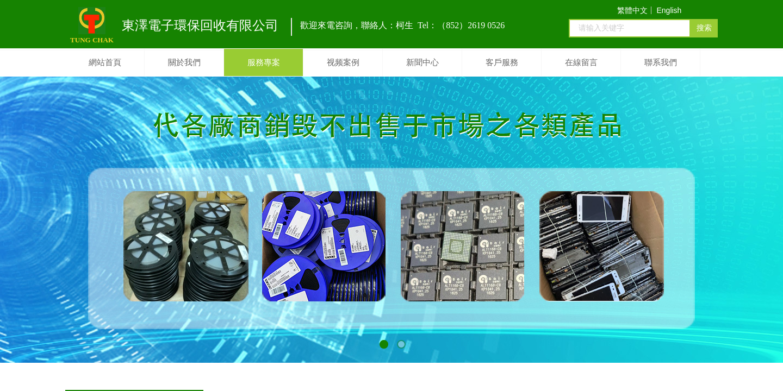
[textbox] (630, 28)
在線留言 (581, 62)
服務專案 (263, 62)
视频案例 (343, 62)
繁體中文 (632, 10)
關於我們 (184, 62)
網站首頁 (105, 62)
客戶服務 (502, 62)
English (668, 10)
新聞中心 (422, 62)
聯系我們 (660, 62)
